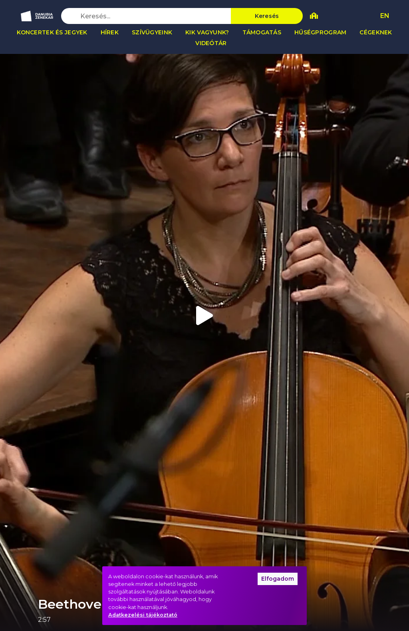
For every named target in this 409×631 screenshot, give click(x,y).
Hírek (110, 32)
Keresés (267, 16)
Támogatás (262, 32)
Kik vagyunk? (207, 32)
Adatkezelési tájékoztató (142, 615)
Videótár (210, 43)
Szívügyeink (152, 32)
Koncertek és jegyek (52, 32)
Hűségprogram (320, 32)
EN (384, 16)
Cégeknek (375, 32)
